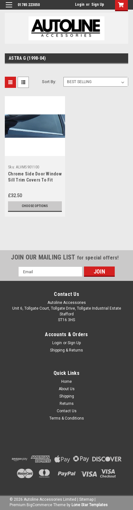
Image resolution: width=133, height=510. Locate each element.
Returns (67, 403)
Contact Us (67, 411)
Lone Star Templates (89, 505)
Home (66, 381)
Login (79, 4)
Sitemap (86, 499)
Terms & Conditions (66, 418)
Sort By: (49, 81)
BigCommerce (39, 505)
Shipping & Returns (66, 350)
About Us (67, 389)
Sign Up (97, 4)
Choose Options (35, 206)
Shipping (66, 396)
